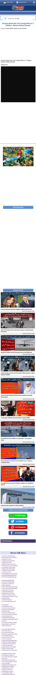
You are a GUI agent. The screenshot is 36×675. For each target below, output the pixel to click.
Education (4, 617)
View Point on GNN (6, 569)
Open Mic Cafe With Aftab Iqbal (9, 573)
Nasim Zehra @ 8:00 (7, 635)
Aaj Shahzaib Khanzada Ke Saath (10, 593)
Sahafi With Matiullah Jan (8, 588)
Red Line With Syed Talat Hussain (10, 583)
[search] (17, 15)
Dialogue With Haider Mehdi (8, 565)
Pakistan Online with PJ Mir (8, 671)
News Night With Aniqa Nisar (8, 626)
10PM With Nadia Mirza (7, 642)
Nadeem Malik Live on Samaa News (9, 644)
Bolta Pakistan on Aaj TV (7, 668)
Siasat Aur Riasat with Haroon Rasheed (9, 561)
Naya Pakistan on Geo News (8, 621)
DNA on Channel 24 (6, 622)
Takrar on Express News (7, 645)
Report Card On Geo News (8, 634)
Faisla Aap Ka (5, 601)
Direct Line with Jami (7, 627)
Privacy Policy (9, 2)
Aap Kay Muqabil (6, 660)
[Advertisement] (18, 43)
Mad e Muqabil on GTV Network (9, 554)
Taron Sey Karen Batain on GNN (9, 658)
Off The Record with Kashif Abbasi (10, 562)
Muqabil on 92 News (6, 556)
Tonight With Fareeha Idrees (8, 614)
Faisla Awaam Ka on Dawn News (9, 647)
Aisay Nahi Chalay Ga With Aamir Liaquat (9, 631)
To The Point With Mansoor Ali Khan (9, 598)
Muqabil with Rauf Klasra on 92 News (9, 662)
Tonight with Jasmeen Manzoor (9, 638)
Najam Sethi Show (6, 582)
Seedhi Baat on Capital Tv (8, 652)
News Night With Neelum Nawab (9, 653)
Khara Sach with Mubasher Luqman (8, 606)
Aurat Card (4, 655)
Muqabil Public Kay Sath (7, 664)
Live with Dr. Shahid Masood (8, 552)
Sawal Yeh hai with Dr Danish (8, 640)
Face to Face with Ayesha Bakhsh (9, 585)
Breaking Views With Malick (8, 557)
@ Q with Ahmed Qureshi (8, 629)
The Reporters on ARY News (8, 564)
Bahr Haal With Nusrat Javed (8, 656)
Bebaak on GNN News (7, 666)
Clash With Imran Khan (7, 603)
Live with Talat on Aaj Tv (7, 669)
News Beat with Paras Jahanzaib (9, 611)
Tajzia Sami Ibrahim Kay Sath (8, 591)
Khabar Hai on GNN (6, 559)
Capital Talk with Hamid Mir (8, 567)
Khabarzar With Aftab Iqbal (8, 578)
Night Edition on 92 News (8, 586)
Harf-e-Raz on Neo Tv (7, 596)
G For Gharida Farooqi (7, 632)
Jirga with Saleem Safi (7, 612)
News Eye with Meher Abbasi (8, 609)
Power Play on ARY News (8, 580)
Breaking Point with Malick (8, 663)
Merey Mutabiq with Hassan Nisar (9, 570)
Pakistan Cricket (6, 608)
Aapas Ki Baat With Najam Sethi (9, 637)
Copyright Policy (23, 2)
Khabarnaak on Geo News (8, 590)
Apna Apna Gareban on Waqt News (8, 650)
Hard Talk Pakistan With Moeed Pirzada (9, 572)
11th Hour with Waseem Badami (9, 619)
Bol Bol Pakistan (6, 595)
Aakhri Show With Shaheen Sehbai (10, 616)
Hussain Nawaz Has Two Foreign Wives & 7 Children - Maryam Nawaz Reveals (18, 21)
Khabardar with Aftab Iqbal (8, 577)
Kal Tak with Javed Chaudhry (8, 604)
